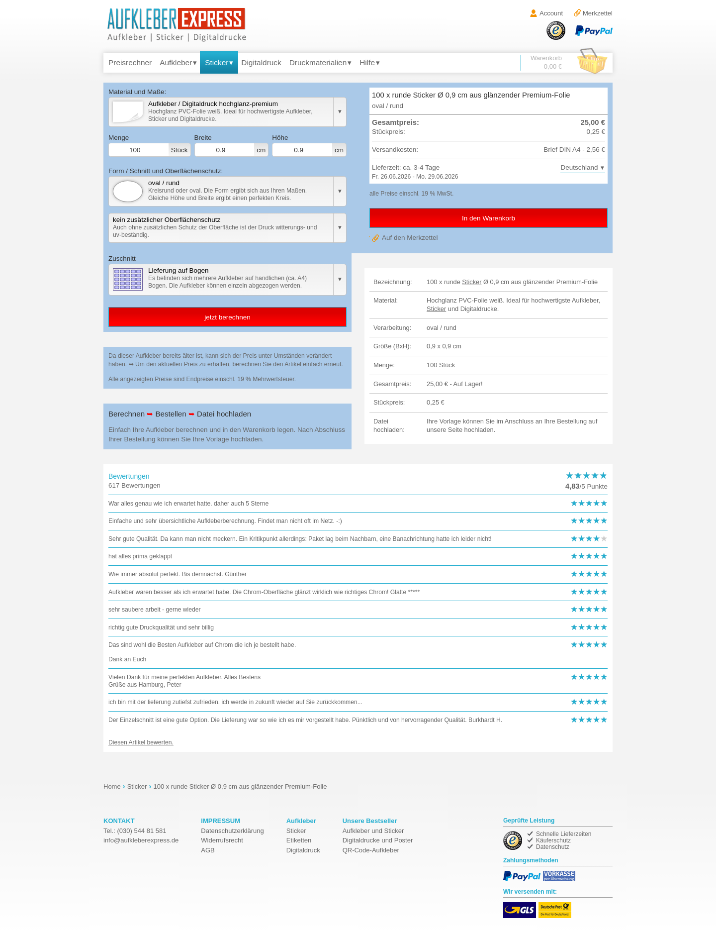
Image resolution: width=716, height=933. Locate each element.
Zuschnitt (122, 258)
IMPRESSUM (220, 821)
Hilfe (367, 62)
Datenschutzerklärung (232, 830)
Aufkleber (176, 62)
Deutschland (579, 167)
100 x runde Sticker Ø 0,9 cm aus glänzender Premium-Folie (240, 786)
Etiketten (299, 840)
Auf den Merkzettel (410, 237)
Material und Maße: (137, 92)
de (141, 840)
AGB (207, 850)
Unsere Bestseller (370, 821)
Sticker (216, 62)
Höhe (309, 145)
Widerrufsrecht (222, 840)
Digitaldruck (261, 62)
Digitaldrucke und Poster (378, 840)
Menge (149, 145)
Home (112, 786)
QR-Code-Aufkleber (371, 850)
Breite (231, 145)
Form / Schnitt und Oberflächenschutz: (165, 171)
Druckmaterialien (318, 62)
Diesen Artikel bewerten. (141, 742)
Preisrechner (130, 62)
